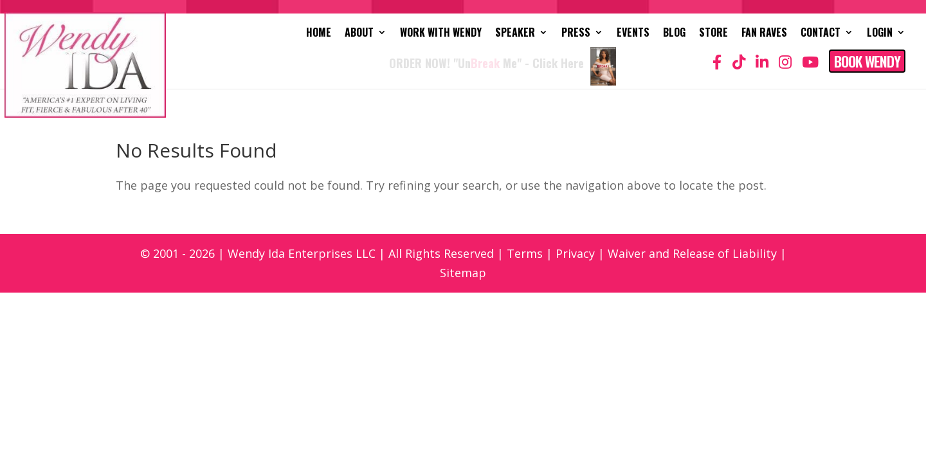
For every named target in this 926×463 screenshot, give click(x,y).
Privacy (575, 253)
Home (318, 34)
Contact (820, 34)
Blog (674, 34)
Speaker (515, 34)
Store (713, 34)
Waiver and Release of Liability (692, 253)
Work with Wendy (441, 34)
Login (880, 34)
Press (575, 34)
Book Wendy (867, 61)
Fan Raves (764, 34)
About (359, 34)
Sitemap (463, 272)
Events (633, 34)
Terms (525, 253)
